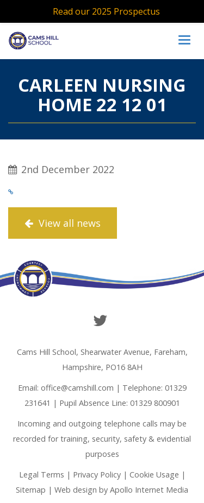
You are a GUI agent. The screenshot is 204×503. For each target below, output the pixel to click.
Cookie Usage (154, 474)
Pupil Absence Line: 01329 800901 (119, 403)
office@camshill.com (77, 388)
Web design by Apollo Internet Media (121, 490)
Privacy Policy (97, 474)
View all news (62, 223)
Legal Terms (41, 474)
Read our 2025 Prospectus (106, 11)
